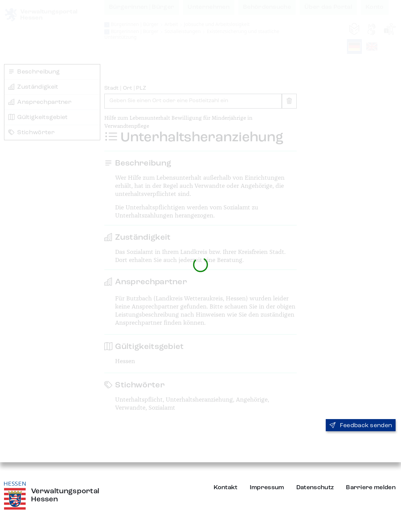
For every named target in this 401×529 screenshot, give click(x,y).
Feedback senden (360, 425)
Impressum (267, 487)
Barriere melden (371, 487)
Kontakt (226, 487)
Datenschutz (315, 487)
